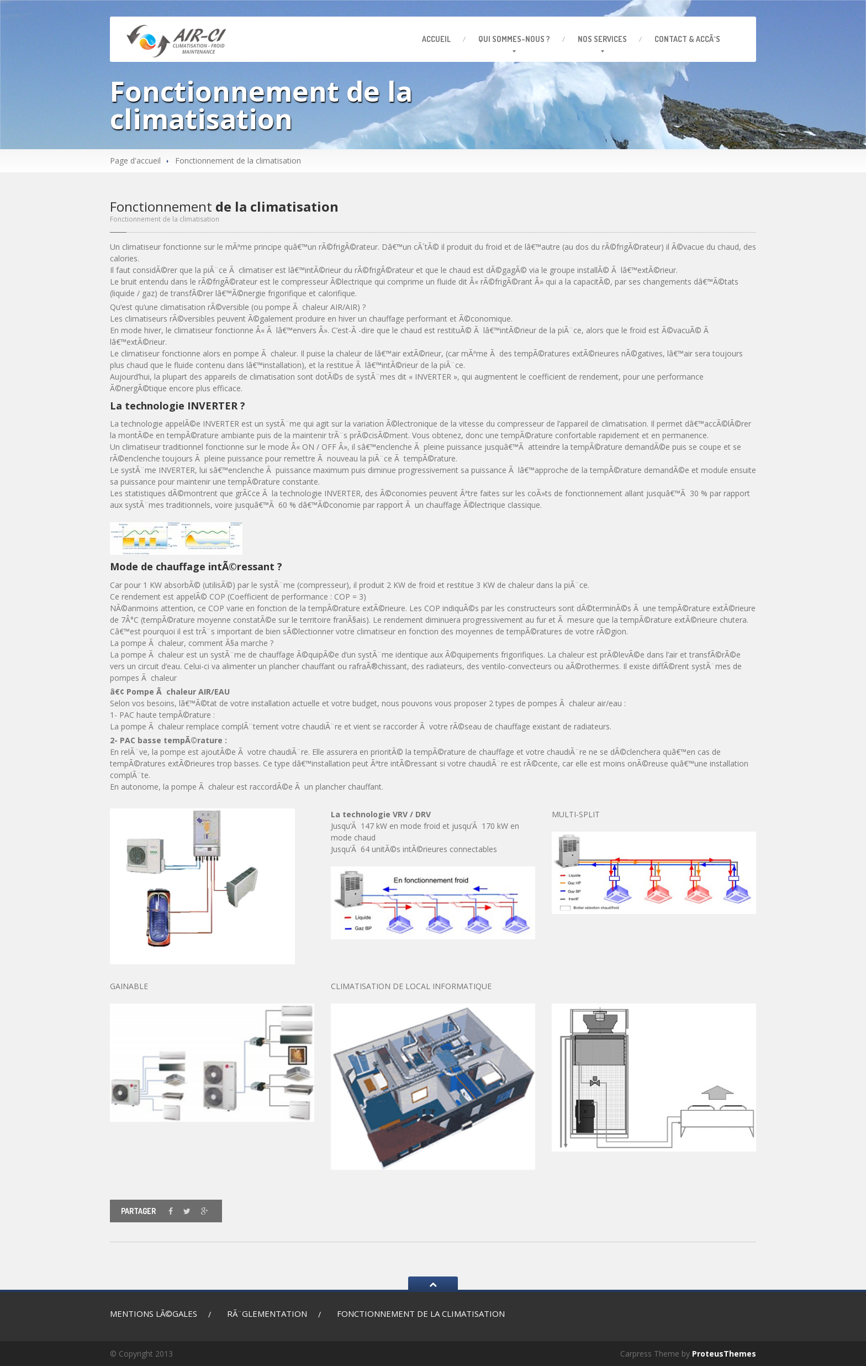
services (602, 39)
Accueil (436, 39)
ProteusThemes (724, 1353)
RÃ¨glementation (267, 1313)
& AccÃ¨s (687, 39)
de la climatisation (421, 1313)
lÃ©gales (153, 1314)
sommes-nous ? (514, 39)
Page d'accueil (135, 160)
